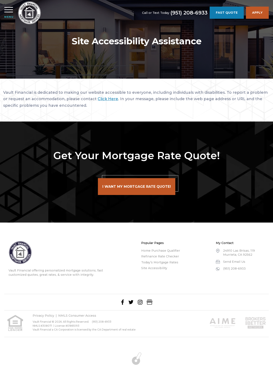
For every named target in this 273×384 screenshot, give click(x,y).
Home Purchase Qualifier (160, 251)
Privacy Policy (43, 316)
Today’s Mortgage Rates (159, 262)
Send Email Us (234, 262)
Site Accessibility (154, 268)
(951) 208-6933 (189, 12)
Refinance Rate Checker (160, 256)
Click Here (108, 99)
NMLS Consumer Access (77, 316)
